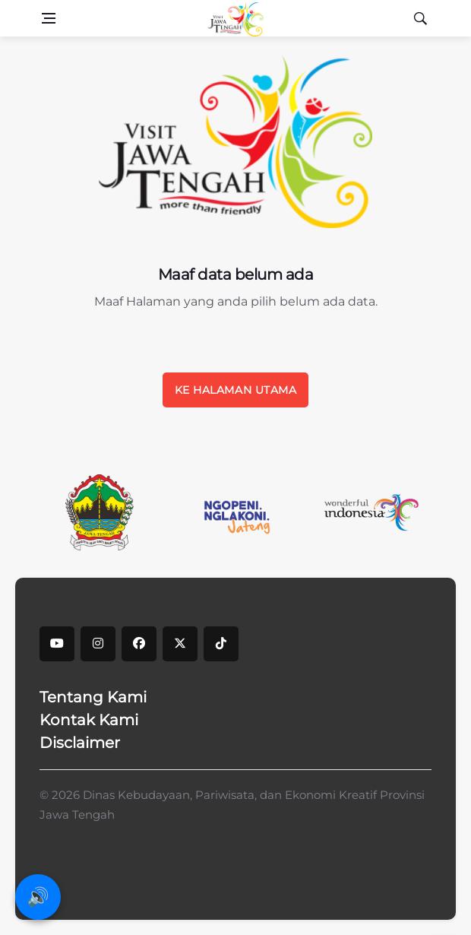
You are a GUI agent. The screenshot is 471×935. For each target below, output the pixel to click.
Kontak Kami (89, 720)
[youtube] (57, 643)
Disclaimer (80, 743)
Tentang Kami (93, 697)
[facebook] (139, 643)
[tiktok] (221, 643)
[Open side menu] (48, 18)
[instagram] (98, 643)
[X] (180, 643)
